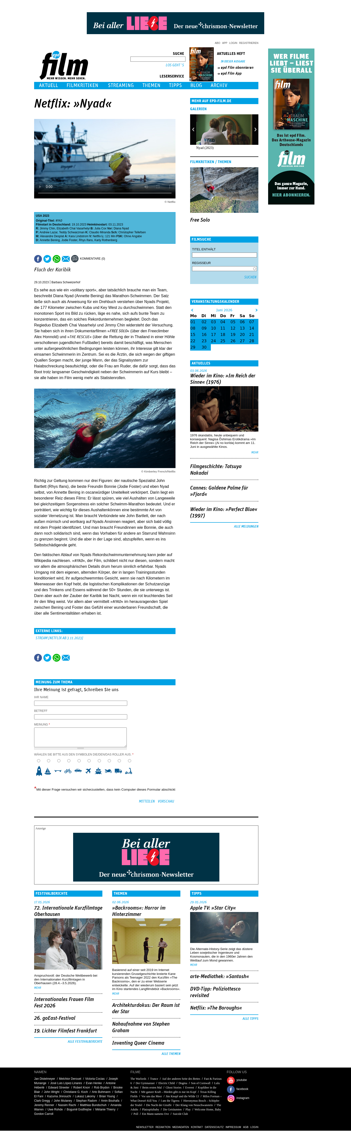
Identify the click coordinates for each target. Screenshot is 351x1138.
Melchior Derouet (70, 1078)
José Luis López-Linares (66, 1083)
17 (213, 334)
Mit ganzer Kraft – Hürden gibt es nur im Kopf (168, 1092)
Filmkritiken (82, 85)
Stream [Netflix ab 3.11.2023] (59, 638)
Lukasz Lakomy (85, 1096)
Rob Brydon (101, 1087)
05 (233, 322)
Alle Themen (171, 1054)
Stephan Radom (86, 1100)
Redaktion (163, 1127)
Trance (154, 1078)
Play (188, 1109)
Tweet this (47, 259)
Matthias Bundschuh (93, 1105)
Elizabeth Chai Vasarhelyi (73, 228)
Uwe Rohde (55, 1109)
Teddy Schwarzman (72, 232)
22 (192, 341)
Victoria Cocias (95, 1078)
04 (222, 322)
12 (233, 328)
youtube (241, 1080)
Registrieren (248, 42)
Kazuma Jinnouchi (59, 1096)
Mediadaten (180, 1127)
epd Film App (231, 73)
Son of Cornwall (200, 1083)
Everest (189, 1087)
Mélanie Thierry (105, 1109)
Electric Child (166, 1083)
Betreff (41, 711)
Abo (217, 42)
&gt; (257, 310)
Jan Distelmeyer (44, 1078)
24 (213, 341)
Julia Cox (100, 228)
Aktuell (48, 85)
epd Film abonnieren (237, 67)
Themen (151, 85)
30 (204, 347)
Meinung (42, 724)
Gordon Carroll (43, 1114)
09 (204, 328)
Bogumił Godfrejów (79, 1109)
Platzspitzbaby (150, 1109)
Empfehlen (66, 259)
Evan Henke (94, 1083)
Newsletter (145, 1127)
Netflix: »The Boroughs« (216, 1008)
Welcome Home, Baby (208, 1109)
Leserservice (172, 76)
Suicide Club (180, 1114)
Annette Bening (50, 240)
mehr (254, 452)
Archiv (219, 85)
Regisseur (201, 263)
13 (242, 328)
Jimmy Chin (47, 228)
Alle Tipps (250, 1018)
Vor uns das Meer (151, 1096)
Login (233, 42)
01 (192, 322)
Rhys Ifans (86, 240)
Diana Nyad (121, 228)
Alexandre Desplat (52, 236)
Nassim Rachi (67, 1105)
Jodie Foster (69, 240)
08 (192, 328)
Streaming (121, 85)
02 (204, 322)
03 (213, 322)
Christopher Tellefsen (132, 232)
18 (222, 334)
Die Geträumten (172, 1109)
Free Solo (200, 220)
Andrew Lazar (48, 232)
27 (242, 341)
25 (222, 341)
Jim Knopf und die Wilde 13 (182, 1096)
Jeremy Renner (44, 1105)
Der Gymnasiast (145, 1083)
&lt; (192, 310)
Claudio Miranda (99, 232)
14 (251, 328)
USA (39, 215)
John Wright (51, 1092)
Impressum (233, 1127)
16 (204, 334)
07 (251, 322)
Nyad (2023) (205, 148)
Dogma (183, 1083)
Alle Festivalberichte (85, 1041)
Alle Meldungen (246, 526)
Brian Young (107, 1096)
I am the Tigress (170, 1100)
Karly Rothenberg (105, 240)
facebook (242, 1089)
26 (233, 341)
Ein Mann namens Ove (155, 1114)
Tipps (175, 85)
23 (204, 341)
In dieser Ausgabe (233, 61)
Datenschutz (214, 1127)
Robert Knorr (81, 1087)
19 (233, 334)
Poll (136, 1114)
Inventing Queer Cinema (138, 1043)
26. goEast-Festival (54, 1018)
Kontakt (197, 1127)
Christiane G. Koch (75, 1092)
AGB (245, 1127)
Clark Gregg (42, 1100)
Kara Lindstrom (78, 236)
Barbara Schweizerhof (65, 282)
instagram (242, 1098)
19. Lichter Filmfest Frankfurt (65, 1031)
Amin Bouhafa (110, 1100)
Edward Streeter (58, 1087)
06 (242, 322)
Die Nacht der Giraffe (159, 1105)
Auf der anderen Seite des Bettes (181, 1078)
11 (222, 328)
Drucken (112, 259)
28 (251, 341)
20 (242, 334)
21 (251, 334)
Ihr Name (41, 697)
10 (130, 771)
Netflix (97, 236)
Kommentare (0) (92, 258)
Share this (38, 259)
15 (192, 334)
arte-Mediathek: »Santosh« (219, 976)
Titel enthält (204, 249)
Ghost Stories (173, 1087)
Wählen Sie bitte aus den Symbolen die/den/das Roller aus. (83, 754)
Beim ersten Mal (152, 1087)
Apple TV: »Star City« (213, 908)
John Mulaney (63, 1100)
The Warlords (138, 1078)
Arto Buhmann (101, 1092)
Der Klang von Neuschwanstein (194, 1105)
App (224, 42)
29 (192, 347)
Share (56, 259)
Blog (196, 85)
